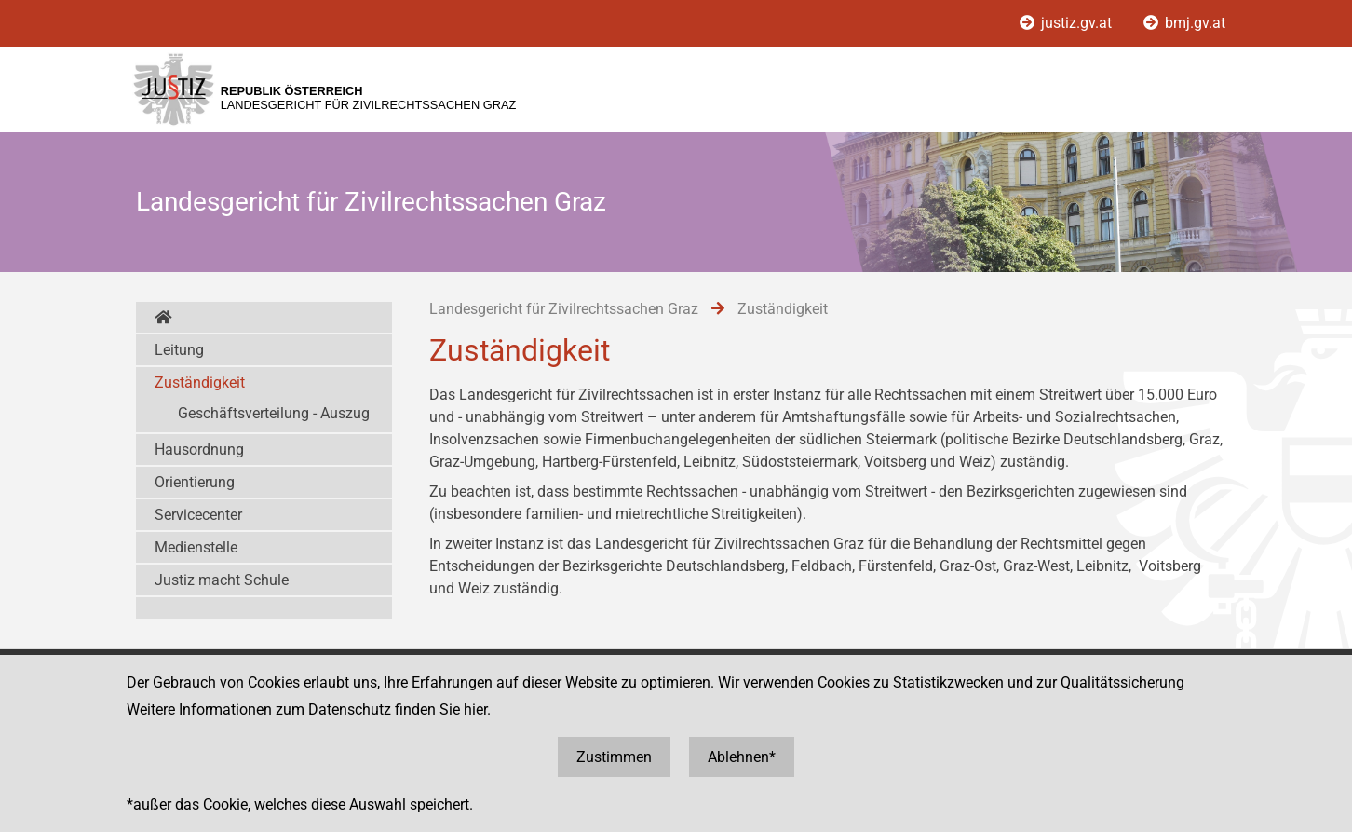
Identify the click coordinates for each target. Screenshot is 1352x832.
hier (475, 709)
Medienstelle (196, 547)
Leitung (179, 350)
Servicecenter (198, 515)
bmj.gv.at (1184, 23)
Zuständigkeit (200, 382)
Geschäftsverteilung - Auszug (274, 413)
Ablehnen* (742, 757)
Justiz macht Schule (222, 580)
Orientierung (195, 482)
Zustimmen (614, 757)
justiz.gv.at (1067, 23)
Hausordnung (199, 449)
